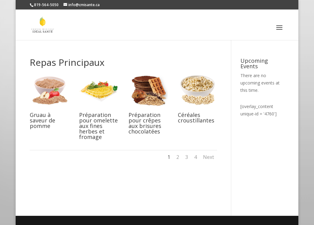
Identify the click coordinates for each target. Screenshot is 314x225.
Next (208, 157)
